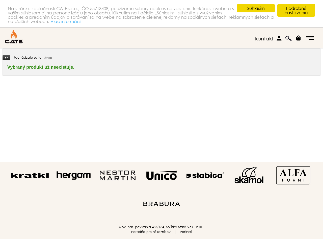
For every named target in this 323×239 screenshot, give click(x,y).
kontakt (264, 38)
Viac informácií (65, 21)
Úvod (48, 58)
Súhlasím (256, 8)
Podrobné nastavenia (296, 10)
